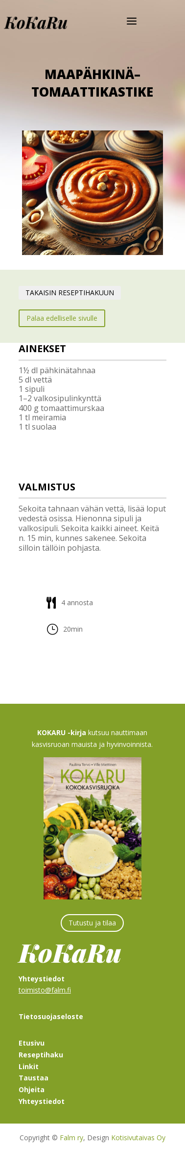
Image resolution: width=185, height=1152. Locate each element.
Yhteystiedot (42, 1101)
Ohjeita (32, 1089)
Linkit (29, 1066)
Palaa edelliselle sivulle (61, 318)
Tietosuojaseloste (51, 1016)
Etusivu (32, 1043)
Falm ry (71, 1137)
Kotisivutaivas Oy (138, 1137)
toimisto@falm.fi (45, 990)
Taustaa (33, 1077)
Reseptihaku (41, 1054)
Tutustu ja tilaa (92, 922)
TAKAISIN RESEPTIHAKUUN (69, 292)
